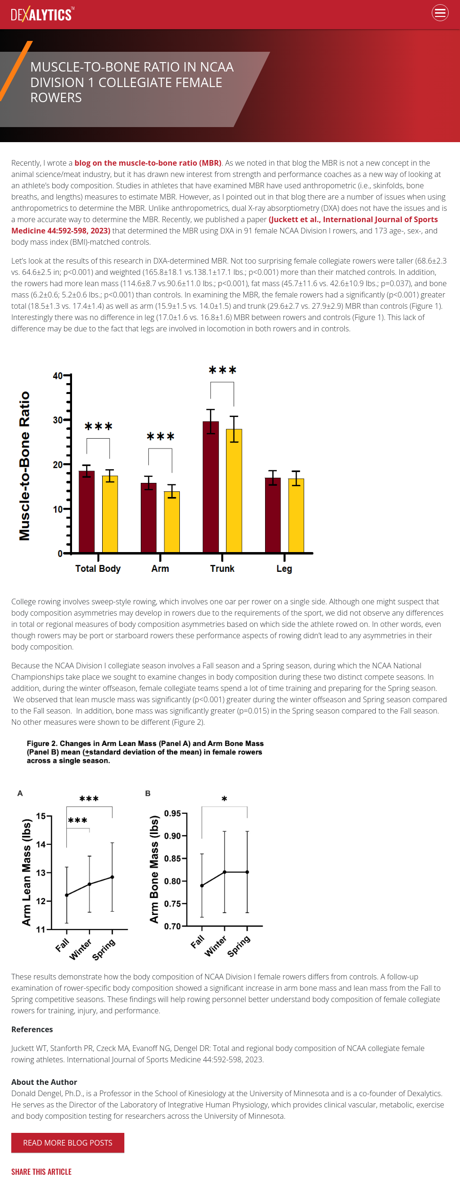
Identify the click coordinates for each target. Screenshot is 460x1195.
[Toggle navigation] (440, 12)
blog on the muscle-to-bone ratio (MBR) (147, 163)
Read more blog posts (68, 1143)
